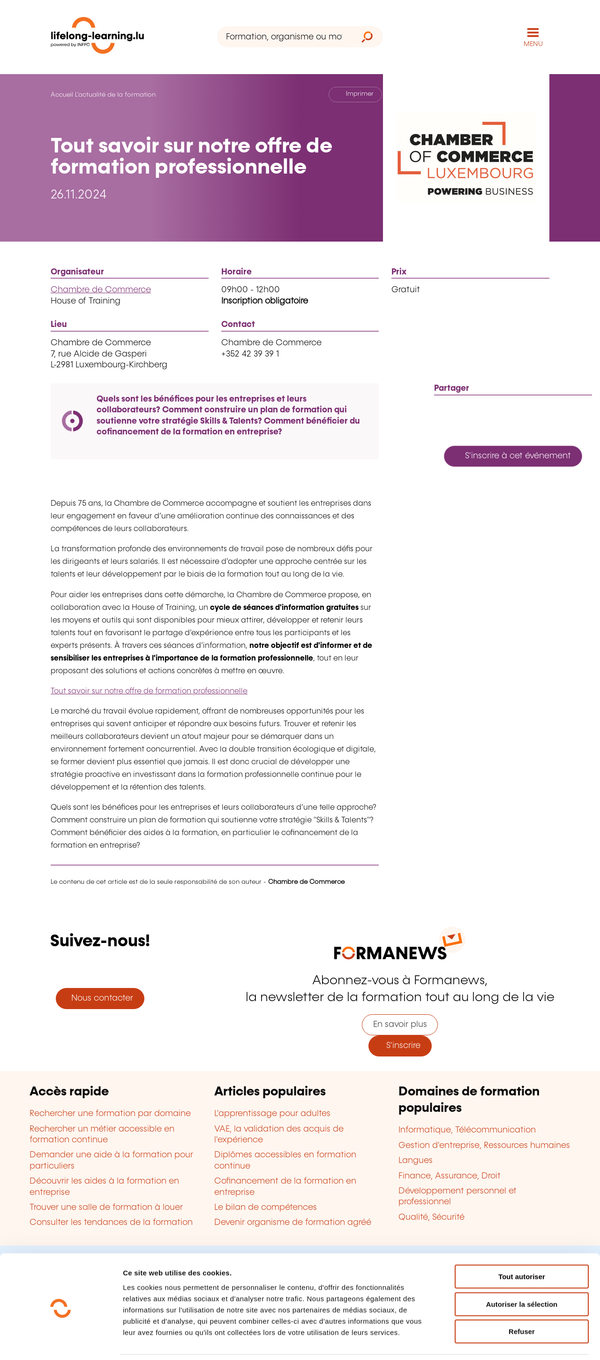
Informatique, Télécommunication (467, 1130)
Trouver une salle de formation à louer (106, 1207)
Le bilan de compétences (265, 1207)
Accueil (62, 94)
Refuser (522, 1300)
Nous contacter (100, 998)
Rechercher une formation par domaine (110, 1113)
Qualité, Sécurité (431, 1217)
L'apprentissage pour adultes (272, 1113)
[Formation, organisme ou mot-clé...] (284, 36)
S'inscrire (399, 1045)
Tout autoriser (521, 1245)
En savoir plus (400, 1024)
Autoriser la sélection (522, 1273)
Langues (415, 1160)
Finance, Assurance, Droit (449, 1176)
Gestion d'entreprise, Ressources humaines (484, 1145)
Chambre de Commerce (101, 290)
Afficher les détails (516, 1341)
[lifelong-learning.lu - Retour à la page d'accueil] (97, 37)
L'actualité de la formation (115, 94)
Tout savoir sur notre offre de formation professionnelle (149, 691)
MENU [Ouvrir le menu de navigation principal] (533, 44)
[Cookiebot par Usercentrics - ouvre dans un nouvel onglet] (61, 1342)
